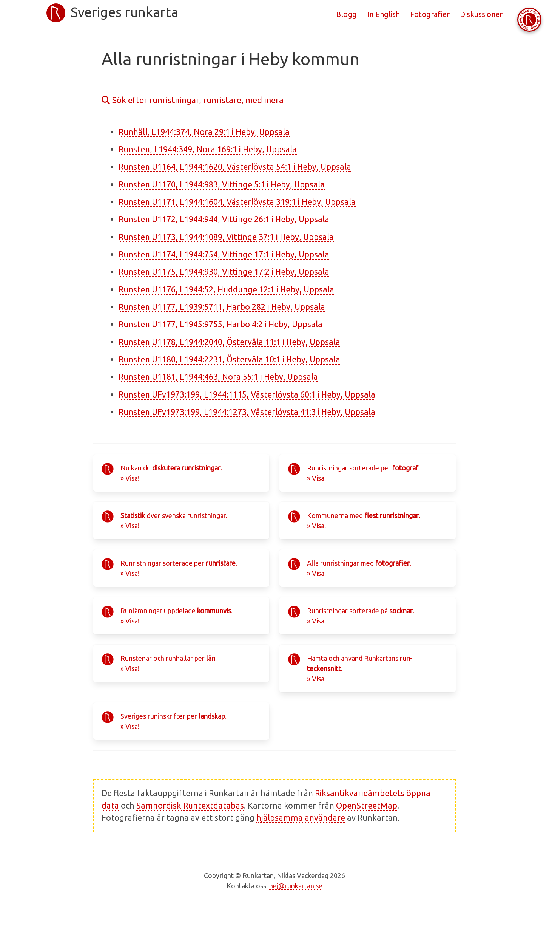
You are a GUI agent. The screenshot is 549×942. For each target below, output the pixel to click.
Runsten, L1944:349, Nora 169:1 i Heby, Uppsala (208, 149)
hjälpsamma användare (300, 817)
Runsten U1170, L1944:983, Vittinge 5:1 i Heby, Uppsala (222, 184)
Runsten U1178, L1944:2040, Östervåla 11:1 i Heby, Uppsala (229, 341)
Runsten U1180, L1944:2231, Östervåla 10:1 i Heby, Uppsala (229, 359)
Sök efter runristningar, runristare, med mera (193, 100)
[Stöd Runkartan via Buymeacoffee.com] (529, 20)
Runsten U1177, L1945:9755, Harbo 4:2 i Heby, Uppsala (220, 324)
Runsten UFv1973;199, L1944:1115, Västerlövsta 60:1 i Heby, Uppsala (247, 394)
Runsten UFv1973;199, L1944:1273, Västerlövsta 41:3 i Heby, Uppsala (247, 411)
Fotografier (430, 14)
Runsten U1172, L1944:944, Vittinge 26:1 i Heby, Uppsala (224, 219)
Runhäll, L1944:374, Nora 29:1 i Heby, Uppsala (204, 131)
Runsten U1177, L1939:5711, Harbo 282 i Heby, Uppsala (222, 306)
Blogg (346, 14)
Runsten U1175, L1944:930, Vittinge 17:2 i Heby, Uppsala (224, 271)
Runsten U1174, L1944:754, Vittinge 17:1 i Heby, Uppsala (224, 254)
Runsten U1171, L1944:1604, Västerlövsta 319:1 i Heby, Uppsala (237, 201)
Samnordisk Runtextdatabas (190, 805)
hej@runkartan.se (295, 885)
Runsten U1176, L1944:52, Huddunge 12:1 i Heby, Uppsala (226, 289)
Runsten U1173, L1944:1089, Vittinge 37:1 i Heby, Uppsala (226, 236)
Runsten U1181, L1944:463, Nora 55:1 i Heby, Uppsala (218, 376)
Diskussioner (481, 14)
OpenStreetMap (366, 805)
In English (383, 14)
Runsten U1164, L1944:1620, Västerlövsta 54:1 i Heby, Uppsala (235, 166)
